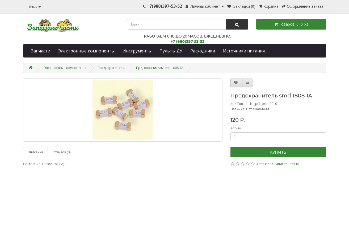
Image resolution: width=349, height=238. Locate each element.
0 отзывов (263, 164)
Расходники (202, 51)
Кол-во (235, 128)
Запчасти (40, 51)
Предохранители (111, 67)
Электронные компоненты (86, 51)
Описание (35, 152)
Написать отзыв (286, 164)
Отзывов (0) (61, 152)
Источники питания (244, 51)
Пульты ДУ (170, 51)
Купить (278, 152)
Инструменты (137, 51)
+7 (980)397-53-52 (187, 41)
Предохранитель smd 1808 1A (159, 67)
